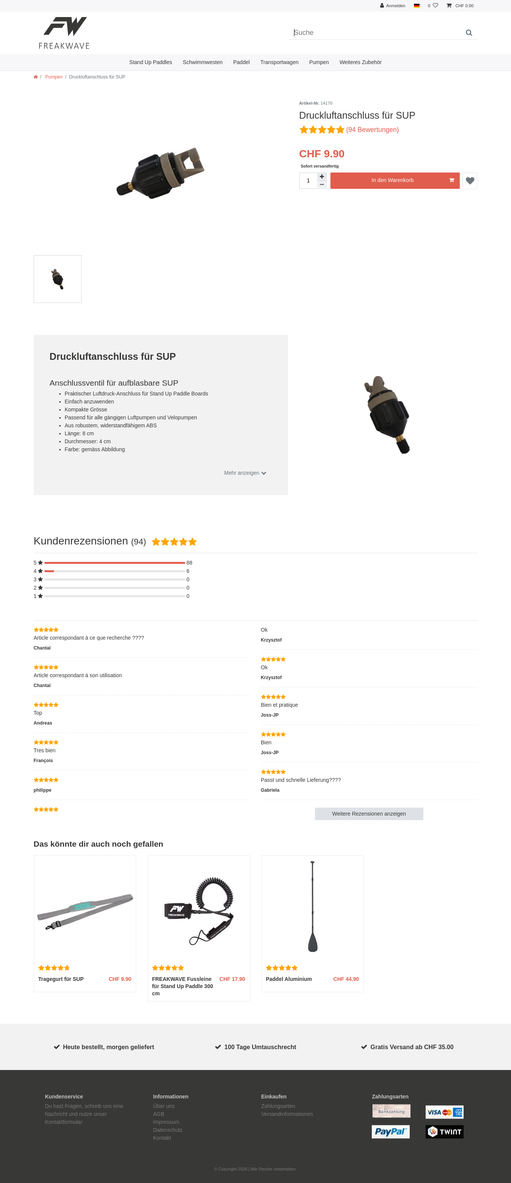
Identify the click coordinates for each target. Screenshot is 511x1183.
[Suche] (469, 33)
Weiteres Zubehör (361, 62)
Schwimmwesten (203, 62)
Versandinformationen (287, 1114)
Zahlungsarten (278, 1106)
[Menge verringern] (322, 185)
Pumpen (319, 62)
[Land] (417, 6)
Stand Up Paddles (150, 62)
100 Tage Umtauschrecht (260, 1046)
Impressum (166, 1122)
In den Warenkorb (413, 180)
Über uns (164, 1106)
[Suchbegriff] (375, 33)
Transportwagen (279, 62)
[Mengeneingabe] (308, 181)
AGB (159, 1114)
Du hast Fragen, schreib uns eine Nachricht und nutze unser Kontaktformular (84, 1114)
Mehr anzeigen (242, 473)
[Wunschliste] (433, 6)
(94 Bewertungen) (372, 129)
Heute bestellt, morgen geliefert (108, 1046)
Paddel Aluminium (289, 979)
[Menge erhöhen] (322, 177)
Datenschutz (168, 1130)
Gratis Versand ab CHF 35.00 (412, 1046)
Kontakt (162, 1138)
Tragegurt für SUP (61, 979)
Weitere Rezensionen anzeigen (369, 814)
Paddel (241, 62)
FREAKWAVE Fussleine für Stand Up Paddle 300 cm (182, 986)
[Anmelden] (393, 6)
